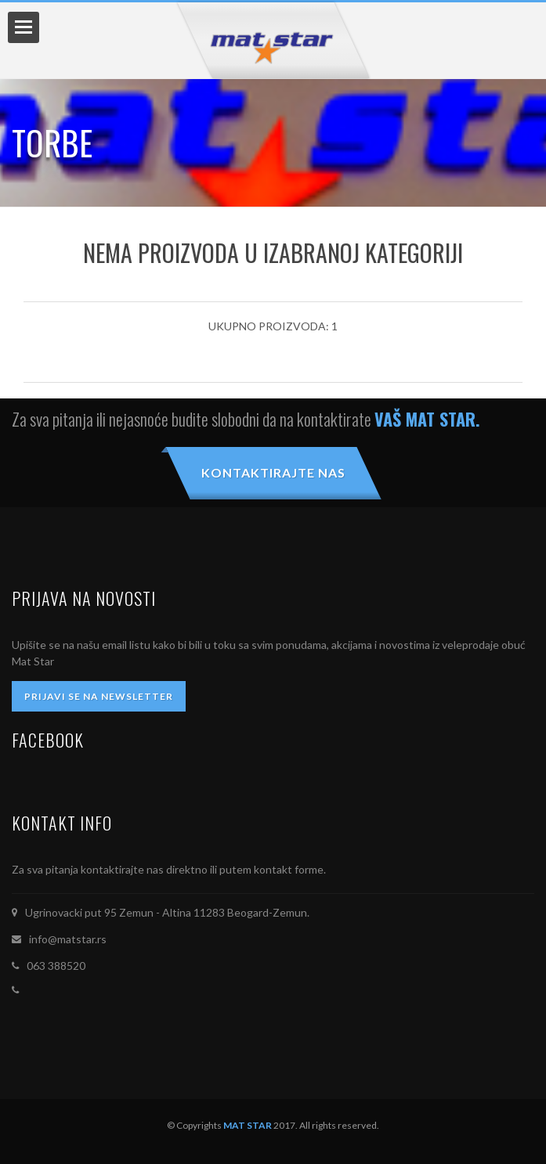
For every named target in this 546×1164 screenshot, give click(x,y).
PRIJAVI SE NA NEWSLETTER (98, 696)
